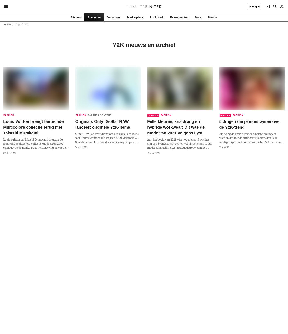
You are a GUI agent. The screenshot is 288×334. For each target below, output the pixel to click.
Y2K (26, 24)
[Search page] (275, 6)
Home (7, 24)
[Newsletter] (267, 6)
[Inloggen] (254, 6)
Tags (17, 24)
